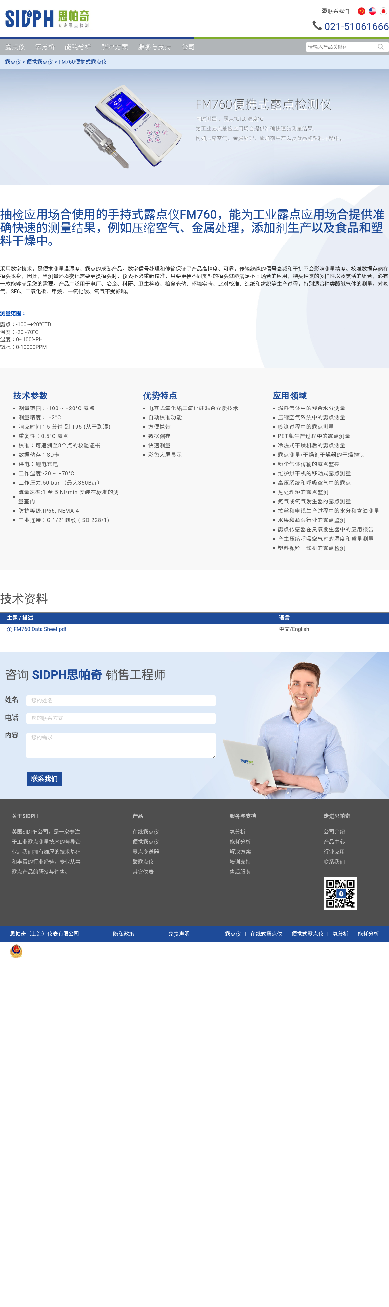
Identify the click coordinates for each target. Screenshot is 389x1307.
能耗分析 (78, 47)
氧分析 (45, 47)
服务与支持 (154, 47)
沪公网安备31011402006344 (61, 950)
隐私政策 (123, 934)
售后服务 (240, 872)
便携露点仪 (39, 62)
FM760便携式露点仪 (83, 62)
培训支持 (240, 862)
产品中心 (334, 842)
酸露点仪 (143, 862)
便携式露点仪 (308, 934)
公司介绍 (334, 832)
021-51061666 (350, 26)
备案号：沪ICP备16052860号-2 (139, 950)
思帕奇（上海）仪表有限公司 (44, 934)
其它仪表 (143, 872)
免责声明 (179, 934)
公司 (187, 47)
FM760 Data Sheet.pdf (36, 629)
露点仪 (15, 47)
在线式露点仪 (266, 934)
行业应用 (334, 852)
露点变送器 (145, 852)
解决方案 (114, 47)
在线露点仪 (145, 832)
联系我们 (335, 11)
